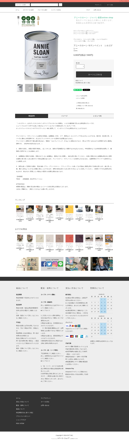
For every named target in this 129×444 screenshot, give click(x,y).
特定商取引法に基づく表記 (83, 82)
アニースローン (81, 30)
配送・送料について (22, 405)
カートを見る (45, 402)
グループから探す (41, 10)
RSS (17, 423)
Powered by (64, 438)
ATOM (22, 423)
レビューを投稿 (79, 98)
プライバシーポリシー (23, 416)
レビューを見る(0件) (80, 96)
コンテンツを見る (55, 10)
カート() (109, 5)
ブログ (87, 10)
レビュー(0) (97, 116)
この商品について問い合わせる (83, 105)
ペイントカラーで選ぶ (83, 32)
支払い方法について (22, 402)
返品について (79, 80)
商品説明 (32, 116)
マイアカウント (46, 398)
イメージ (64, 116)
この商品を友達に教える (81, 103)
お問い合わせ (96, 10)
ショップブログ (21, 420)
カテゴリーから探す (27, 10)
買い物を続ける (79, 108)
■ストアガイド (45, 310)
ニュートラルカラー (94, 32)
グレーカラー (92, 33)
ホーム (17, 10)
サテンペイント (90, 30)
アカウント (97, 5)
